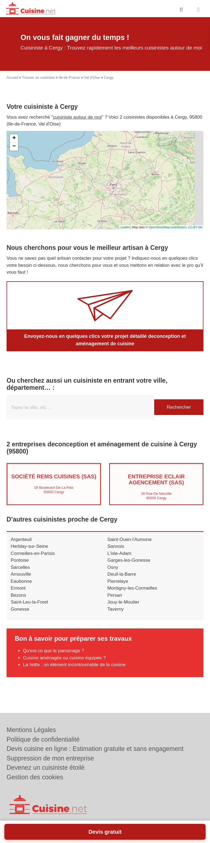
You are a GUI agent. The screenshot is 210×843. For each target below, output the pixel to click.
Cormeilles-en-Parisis (33, 553)
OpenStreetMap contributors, (168, 227)
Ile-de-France (69, 77)
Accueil (12, 77)
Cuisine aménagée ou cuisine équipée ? (64, 657)
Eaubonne (21, 581)
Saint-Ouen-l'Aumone (129, 539)
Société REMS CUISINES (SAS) (53, 476)
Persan (114, 595)
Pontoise (20, 560)
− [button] (14, 146)
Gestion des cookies (35, 777)
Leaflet (125, 227)
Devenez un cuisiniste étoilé (45, 767)
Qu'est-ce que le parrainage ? (53, 650)
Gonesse (20, 609)
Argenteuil (21, 539)
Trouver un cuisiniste (38, 77)
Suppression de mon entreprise (50, 758)
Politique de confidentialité (43, 739)
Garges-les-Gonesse (128, 560)
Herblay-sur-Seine (29, 546)
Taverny (115, 609)
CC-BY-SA (195, 227)
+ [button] (14, 138)
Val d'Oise (92, 77)
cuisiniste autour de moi (77, 117)
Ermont (18, 588)
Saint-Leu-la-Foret (29, 602)
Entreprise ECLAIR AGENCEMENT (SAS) (156, 479)
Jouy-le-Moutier (123, 602)
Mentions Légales (31, 729)
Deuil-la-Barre (121, 574)
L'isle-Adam (119, 553)
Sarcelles (20, 567)
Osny (112, 567)
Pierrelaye (118, 581)
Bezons (18, 595)
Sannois (115, 546)
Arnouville (21, 574)
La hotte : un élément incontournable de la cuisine (74, 664)
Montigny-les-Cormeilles (132, 588)
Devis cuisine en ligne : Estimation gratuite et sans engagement (95, 748)
